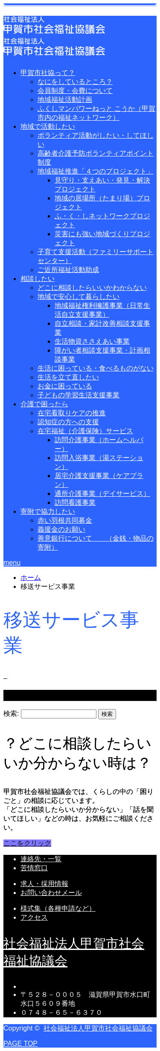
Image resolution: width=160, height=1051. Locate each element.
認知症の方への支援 (68, 422)
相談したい (37, 278)
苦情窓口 (34, 867)
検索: (11, 713)
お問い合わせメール (51, 892)
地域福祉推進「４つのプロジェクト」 (96, 171)
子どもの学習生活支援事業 (78, 395)
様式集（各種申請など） (58, 908)
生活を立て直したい (68, 377)
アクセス (34, 917)
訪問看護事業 (75, 502)
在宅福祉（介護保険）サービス (85, 430)
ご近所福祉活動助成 (68, 269)
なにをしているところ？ (75, 81)
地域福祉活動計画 (65, 99)
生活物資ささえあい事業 (92, 341)
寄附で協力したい (47, 511)
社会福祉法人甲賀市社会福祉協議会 (98, 1028)
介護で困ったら (44, 404)
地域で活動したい (47, 126)
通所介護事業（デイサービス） (102, 493)
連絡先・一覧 (40, 859)
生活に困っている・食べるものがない (96, 368)
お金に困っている (65, 386)
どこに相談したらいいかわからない (92, 287)
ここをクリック (27, 843)
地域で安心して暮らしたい (78, 296)
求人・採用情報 (44, 883)
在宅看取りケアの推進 (72, 413)
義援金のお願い (61, 529)
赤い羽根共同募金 (65, 520)
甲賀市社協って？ (47, 72)
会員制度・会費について (75, 90)
